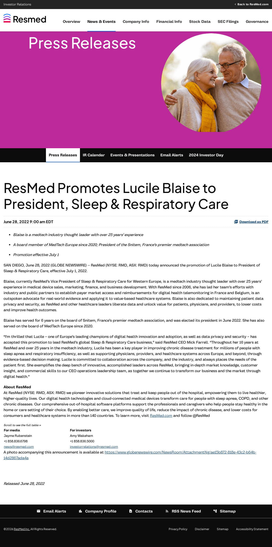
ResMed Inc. (22, 536)
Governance (257, 21)
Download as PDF (251, 229)
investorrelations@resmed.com (94, 454)
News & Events (101, 21)
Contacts (141, 518)
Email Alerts (171, 162)
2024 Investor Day (206, 162)
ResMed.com (161, 422)
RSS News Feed (183, 518)
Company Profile (97, 518)
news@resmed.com (19, 454)
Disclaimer (202, 536)
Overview (71, 21)
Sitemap (224, 518)
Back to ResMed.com (252, 4)
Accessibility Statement (252, 536)
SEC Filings (228, 21)
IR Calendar (94, 162)
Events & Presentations (132, 162)
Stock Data (200, 21)
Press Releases (63, 162)
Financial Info (169, 21)
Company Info (136, 21)
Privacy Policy (178, 536)
